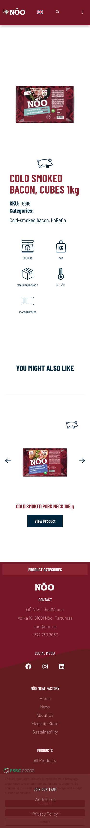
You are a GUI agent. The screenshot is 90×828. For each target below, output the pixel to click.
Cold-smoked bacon (29, 220)
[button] (8, 461)
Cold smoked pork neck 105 (45, 506)
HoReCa (58, 220)
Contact (45, 599)
